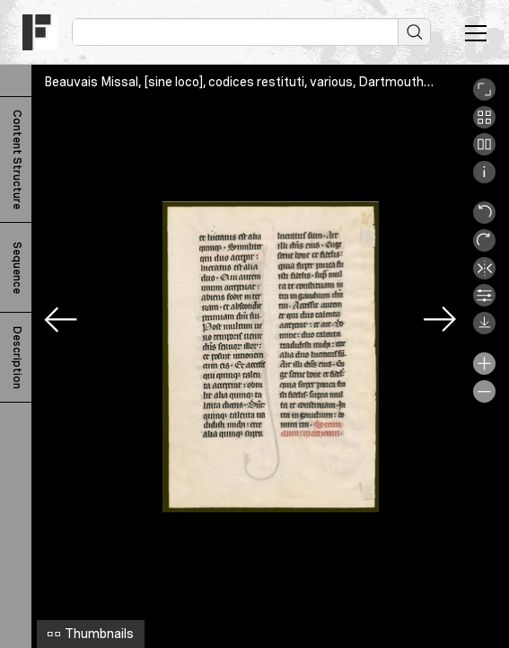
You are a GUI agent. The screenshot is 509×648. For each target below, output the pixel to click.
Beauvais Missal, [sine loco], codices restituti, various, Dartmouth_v (241, 82)
